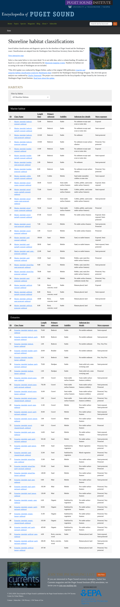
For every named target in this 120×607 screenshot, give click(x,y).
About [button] (44, 24)
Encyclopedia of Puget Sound (26, 593)
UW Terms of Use (37, 600)
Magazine (31, 24)
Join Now (101, 575)
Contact (9, 600)
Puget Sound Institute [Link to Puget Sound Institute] (56, 593)
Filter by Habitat (17, 94)
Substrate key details (82, 117)
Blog (38, 24)
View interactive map (16, 56)
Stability (63, 117)
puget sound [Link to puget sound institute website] (79, 2)
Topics (16, 24)
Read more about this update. (44, 78)
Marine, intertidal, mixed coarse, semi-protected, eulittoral (22, 201)
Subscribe (53, 24)
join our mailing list (67, 585)
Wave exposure (101, 117)
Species (23, 24)
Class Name (18, 117)
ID (11, 117)
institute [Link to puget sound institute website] (102, 2)
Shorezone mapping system (55, 63)
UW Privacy (26, 600)
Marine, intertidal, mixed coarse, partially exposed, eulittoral (22, 192)
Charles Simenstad (34, 75)
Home (10, 24)
